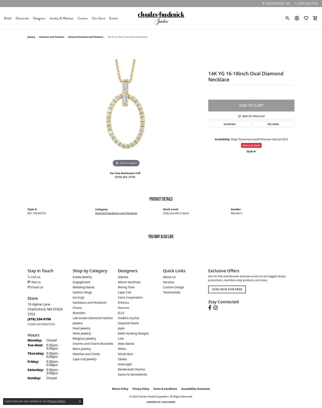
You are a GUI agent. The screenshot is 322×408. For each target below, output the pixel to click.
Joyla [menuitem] (121, 328)
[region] (126, 106)
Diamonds (22, 18)
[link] (276, 3)
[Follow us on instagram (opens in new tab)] (215, 307)
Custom (83, 18)
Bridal (8, 18)
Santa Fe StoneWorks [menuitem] (132, 374)
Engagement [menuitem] (81, 282)
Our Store (98, 18)
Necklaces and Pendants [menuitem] (89, 303)
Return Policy (120, 389)
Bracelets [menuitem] (79, 313)
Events (113, 18)
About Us (169, 277)
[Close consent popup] (80, 401)
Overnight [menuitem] (125, 364)
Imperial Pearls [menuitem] (128, 323)
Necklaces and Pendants (51, 37)
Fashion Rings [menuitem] (82, 292)
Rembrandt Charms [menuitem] (131, 369)
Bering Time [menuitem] (126, 287)
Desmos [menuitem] (123, 308)
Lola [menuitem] (121, 338)
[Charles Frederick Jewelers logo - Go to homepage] (161, 18)
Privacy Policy (140, 389)
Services (168, 282)
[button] (287, 18)
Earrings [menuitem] (78, 297)
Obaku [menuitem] (122, 359)
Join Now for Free (227, 289)
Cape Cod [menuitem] (124, 292)
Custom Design (173, 287)
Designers (39, 18)
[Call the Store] (39, 319)
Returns (273, 124)
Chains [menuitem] (77, 308)
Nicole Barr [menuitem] (125, 354)
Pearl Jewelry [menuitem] (81, 328)
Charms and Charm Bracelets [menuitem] (93, 344)
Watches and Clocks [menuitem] (86, 354)
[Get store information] (41, 324)
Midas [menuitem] (122, 349)
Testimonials (171, 292)
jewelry (31, 37)
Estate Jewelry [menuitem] (82, 277)
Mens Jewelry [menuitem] (82, 349)
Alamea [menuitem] (123, 277)
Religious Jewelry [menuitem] (84, 338)
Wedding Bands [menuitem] (83, 287)
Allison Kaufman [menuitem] (129, 282)
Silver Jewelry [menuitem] (82, 333)
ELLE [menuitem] (121, 313)
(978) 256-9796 (125, 177)
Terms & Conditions (165, 389)
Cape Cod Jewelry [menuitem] (85, 359)
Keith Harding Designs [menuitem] (133, 333)
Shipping (230, 124)
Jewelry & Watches (61, 18)
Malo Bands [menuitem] (126, 344)
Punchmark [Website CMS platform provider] (168, 402)
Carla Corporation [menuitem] (130, 297)
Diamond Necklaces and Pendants (85, 37)
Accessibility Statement (195, 389)
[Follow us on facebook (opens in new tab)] (209, 307)
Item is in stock (251, 145)
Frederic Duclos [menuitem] (128, 318)
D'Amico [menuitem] (123, 303)
